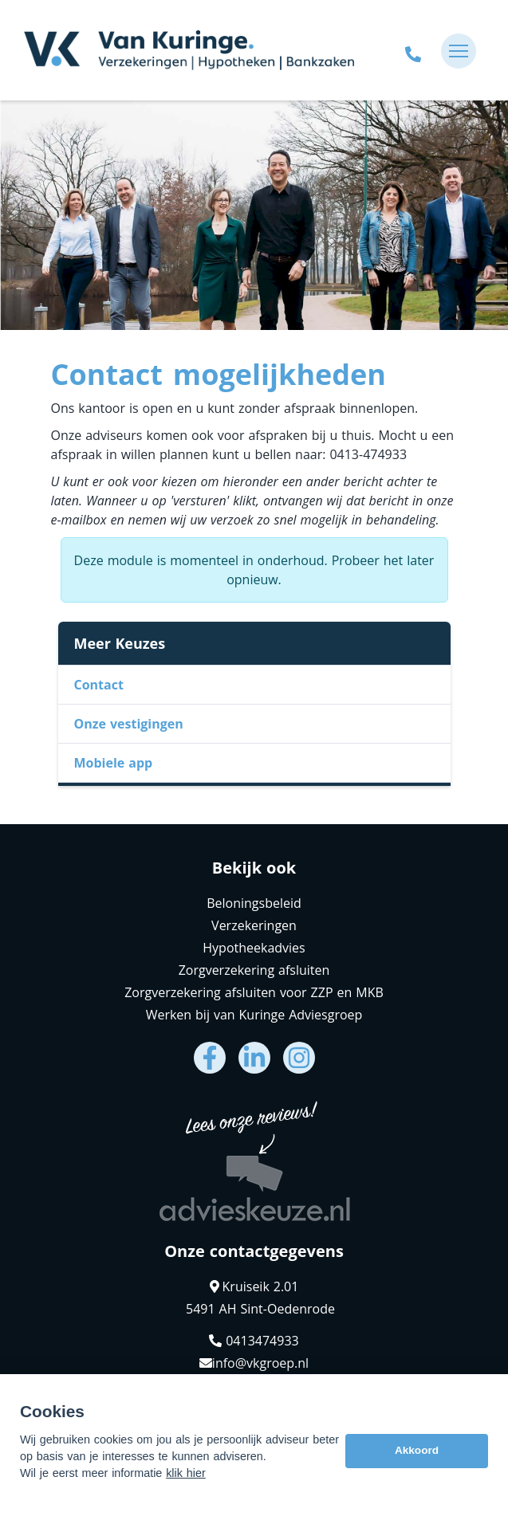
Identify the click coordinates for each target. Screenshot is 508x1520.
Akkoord (417, 1450)
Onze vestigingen (128, 724)
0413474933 (253, 1341)
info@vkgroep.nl (254, 1363)
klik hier (186, 1473)
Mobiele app (113, 763)
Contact (99, 684)
